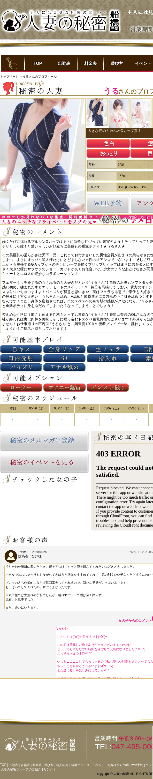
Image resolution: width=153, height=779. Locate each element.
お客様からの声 (118, 765)
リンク (48, 769)
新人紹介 (62, 765)
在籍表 (25, 765)
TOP (38, 63)
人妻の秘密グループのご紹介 (21, 769)
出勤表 (64, 63)
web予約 (137, 765)
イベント (98, 765)
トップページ (9, 76)
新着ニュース (80, 765)
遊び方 (117, 63)
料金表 (90, 63)
